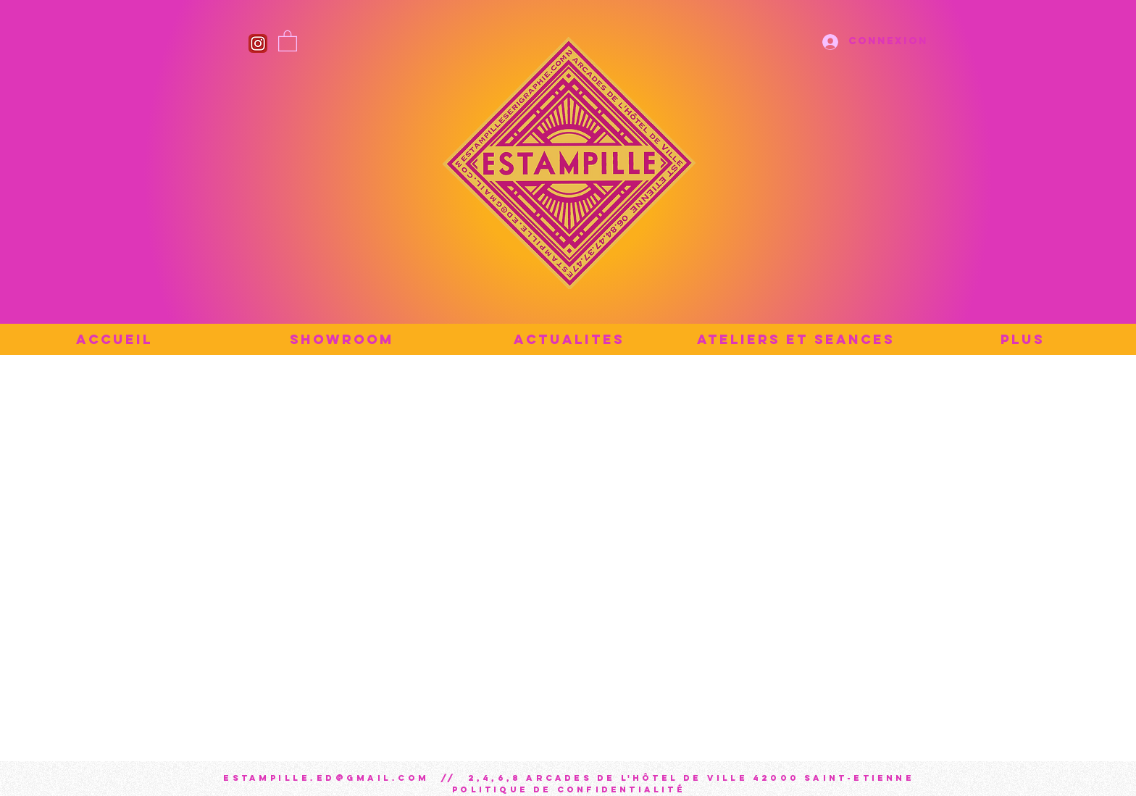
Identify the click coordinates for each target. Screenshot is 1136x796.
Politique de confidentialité (568, 789)
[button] (287, 40)
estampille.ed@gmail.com (326, 778)
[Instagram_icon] (257, 43)
